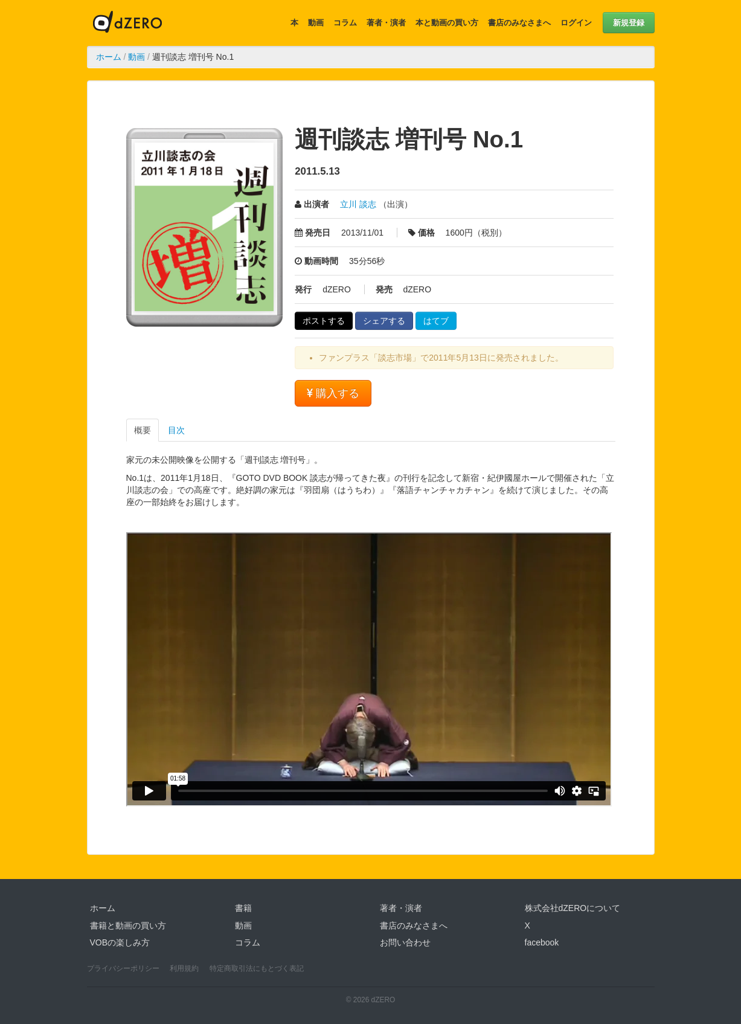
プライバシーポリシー (123, 968)
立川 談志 (358, 204)
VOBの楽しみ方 (120, 942)
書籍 (243, 908)
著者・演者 (386, 22)
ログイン (576, 22)
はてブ (436, 321)
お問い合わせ (405, 942)
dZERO (127, 23)
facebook (542, 942)
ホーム (108, 57)
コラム (345, 22)
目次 (176, 430)
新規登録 (628, 22)
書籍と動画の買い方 (128, 925)
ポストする (324, 321)
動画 (316, 22)
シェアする (384, 321)
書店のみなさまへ (519, 22)
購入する (333, 393)
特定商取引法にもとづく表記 (257, 968)
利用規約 (184, 968)
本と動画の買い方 (446, 22)
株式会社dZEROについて (573, 908)
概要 (142, 430)
